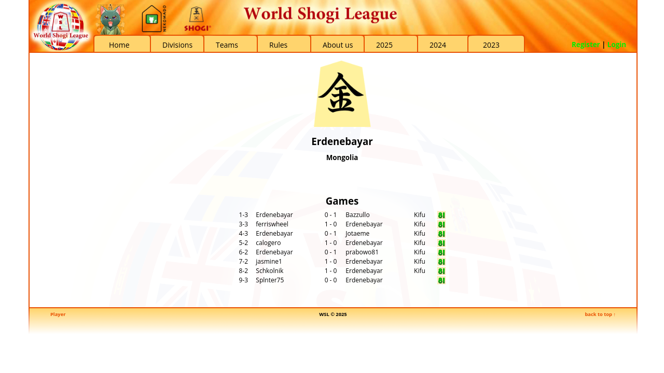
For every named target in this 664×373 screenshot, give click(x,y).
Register (586, 44)
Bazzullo (357, 214)
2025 (384, 45)
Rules (278, 45)
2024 (438, 45)
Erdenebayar (274, 214)
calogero (268, 242)
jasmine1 (269, 261)
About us (338, 45)
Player (57, 314)
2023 (491, 45)
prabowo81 (362, 252)
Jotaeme (357, 233)
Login (616, 44)
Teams (227, 45)
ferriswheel (272, 224)
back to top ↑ (600, 314)
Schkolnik (269, 270)
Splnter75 (270, 280)
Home (119, 45)
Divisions (177, 45)
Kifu (419, 214)
